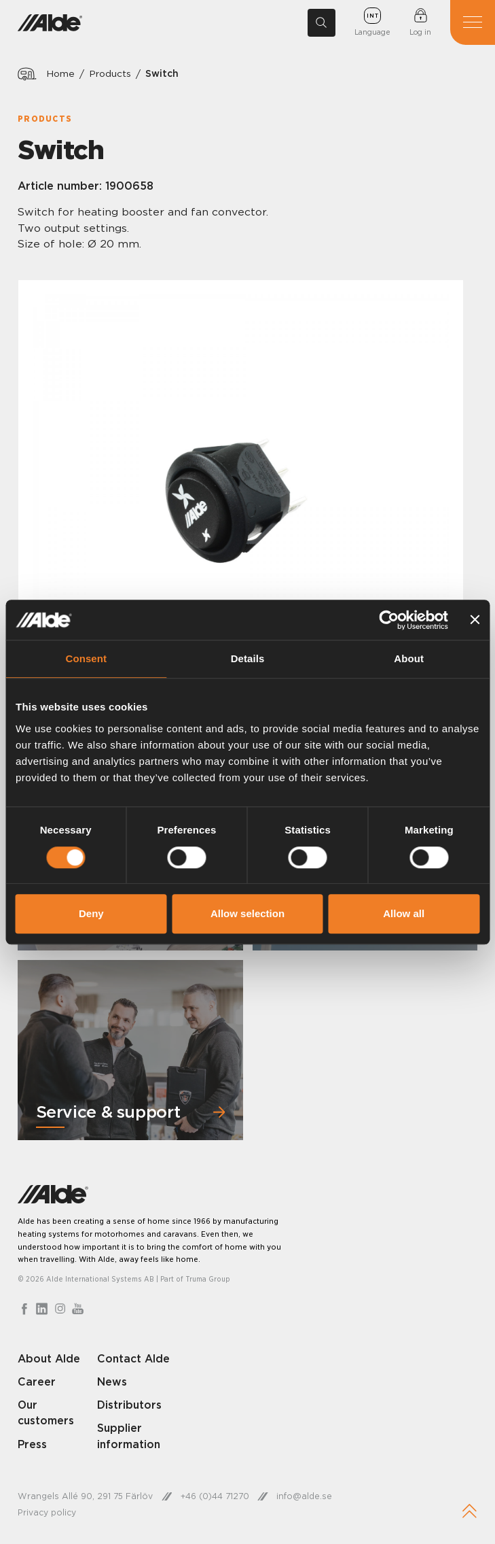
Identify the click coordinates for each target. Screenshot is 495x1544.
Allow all (403, 913)
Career (37, 1381)
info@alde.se (305, 1496)
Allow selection (247, 913)
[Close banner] (474, 620)
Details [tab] (248, 659)
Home (60, 74)
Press (32, 1444)
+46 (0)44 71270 (216, 1496)
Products (110, 74)
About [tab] (409, 659)
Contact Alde (133, 1358)
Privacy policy (47, 1513)
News (112, 1381)
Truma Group (207, 1279)
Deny (91, 913)
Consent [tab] (86, 659)
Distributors (129, 1404)
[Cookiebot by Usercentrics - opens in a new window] (388, 620)
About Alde (49, 1358)
